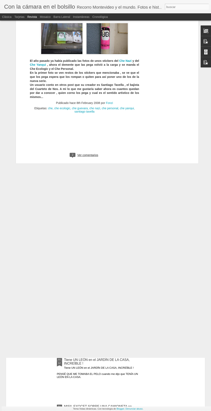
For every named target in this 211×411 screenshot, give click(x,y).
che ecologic (62, 54)
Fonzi (109, 48)
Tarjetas (19, 16)
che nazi (94, 54)
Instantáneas (81, 16)
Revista (32, 16)
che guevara (80, 54)
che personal (110, 54)
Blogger (120, 409)
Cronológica (100, 16)
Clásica (7, 16)
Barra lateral (61, 16)
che (50, 54)
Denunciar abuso (134, 409)
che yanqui (127, 54)
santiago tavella (84, 57)
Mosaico (45, 16)
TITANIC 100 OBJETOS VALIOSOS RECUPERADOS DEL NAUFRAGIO (90, 268)
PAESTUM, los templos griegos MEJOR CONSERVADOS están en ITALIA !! (93, 315)
